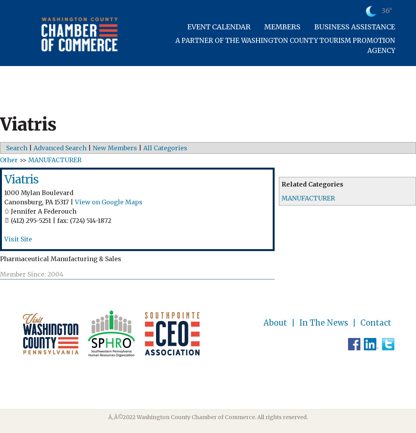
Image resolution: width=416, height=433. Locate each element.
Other (9, 160)
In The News (323, 323)
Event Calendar (219, 26)
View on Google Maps (109, 202)
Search (16, 148)
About (275, 323)
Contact (375, 323)
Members (282, 26)
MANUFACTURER (308, 198)
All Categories (165, 148)
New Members (115, 148)
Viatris (21, 179)
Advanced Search (60, 148)
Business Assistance (354, 26)
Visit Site (18, 239)
